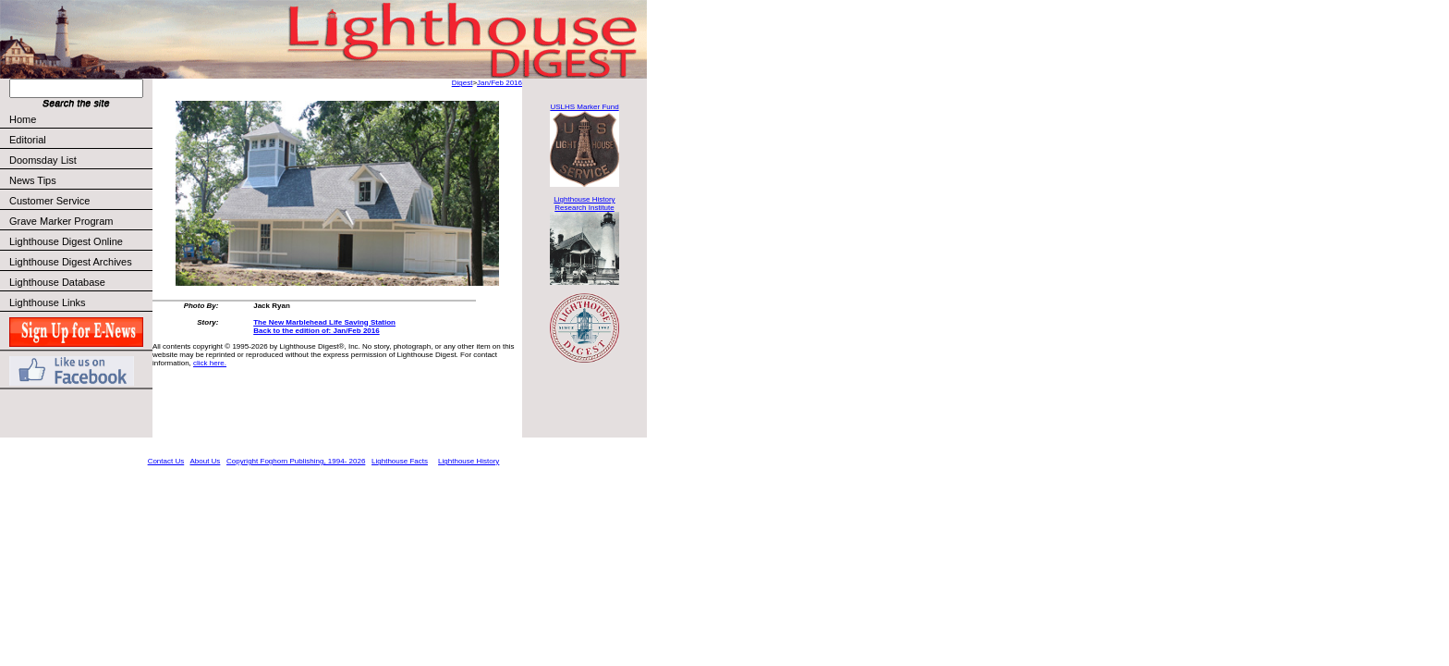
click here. (209, 363)
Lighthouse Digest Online (66, 241)
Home (22, 119)
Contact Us (166, 461)
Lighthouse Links (47, 302)
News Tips (32, 180)
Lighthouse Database (57, 282)
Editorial (80, 139)
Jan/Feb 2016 (499, 83)
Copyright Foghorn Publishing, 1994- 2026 (295, 461)
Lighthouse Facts (399, 461)
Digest (462, 83)
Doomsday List (43, 160)
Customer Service (80, 200)
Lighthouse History (468, 461)
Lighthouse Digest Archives (70, 261)
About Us (204, 461)
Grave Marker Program (61, 221)
